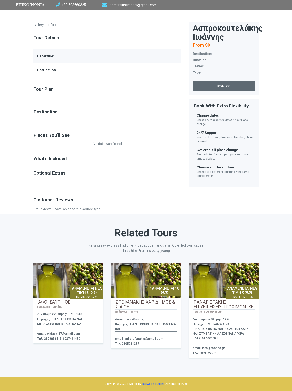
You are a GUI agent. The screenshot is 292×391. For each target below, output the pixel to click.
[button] (224, 86)
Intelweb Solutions (153, 383)
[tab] (107, 120)
